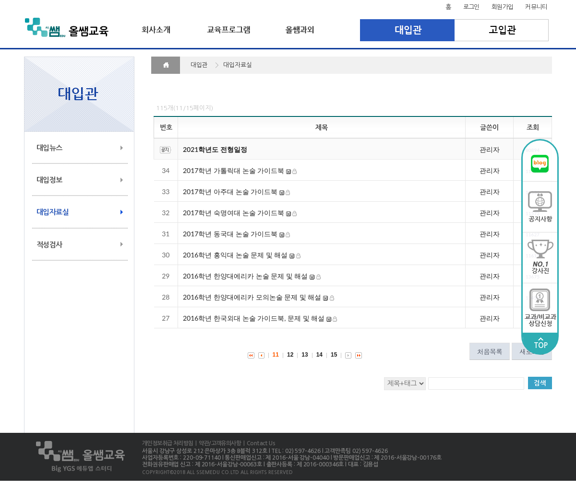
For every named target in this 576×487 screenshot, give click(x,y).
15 (334, 354)
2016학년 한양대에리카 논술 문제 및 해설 (245, 276)
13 (304, 354)
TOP (540, 343)
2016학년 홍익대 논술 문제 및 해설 (235, 255)
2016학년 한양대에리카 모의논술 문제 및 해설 (252, 297)
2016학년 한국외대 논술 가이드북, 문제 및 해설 (253, 318)
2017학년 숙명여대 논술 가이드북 (233, 213)
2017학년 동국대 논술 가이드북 (230, 234)
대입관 (407, 30)
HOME (165, 65)
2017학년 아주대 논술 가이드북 (230, 191)
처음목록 (489, 351)
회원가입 (503, 7)
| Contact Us (258, 443)
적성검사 (49, 244)
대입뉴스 (49, 147)
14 (319, 354)
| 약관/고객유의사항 (217, 443)
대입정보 (49, 180)
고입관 (502, 30)
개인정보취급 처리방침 (167, 443)
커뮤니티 (536, 7)
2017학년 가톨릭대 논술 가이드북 (233, 170)
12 (290, 354)
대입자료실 (52, 212)
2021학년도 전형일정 (215, 149)
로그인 (471, 7)
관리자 (490, 149)
